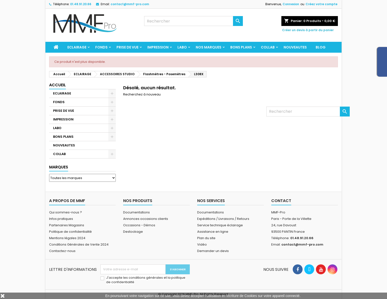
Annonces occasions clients (145, 218)
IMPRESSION (158, 47)
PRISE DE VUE (127, 47)
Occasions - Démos (139, 225)
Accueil (57, 85)
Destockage (133, 231)
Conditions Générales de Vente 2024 (79, 244)
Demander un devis (213, 251)
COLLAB (268, 47)
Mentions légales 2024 (67, 238)
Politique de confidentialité (70, 231)
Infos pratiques (61, 218)
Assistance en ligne (212, 231)
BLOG (321, 47)
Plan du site (206, 238)
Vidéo (202, 244)
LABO (182, 47)
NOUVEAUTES (295, 47)
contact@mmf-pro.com (130, 4)
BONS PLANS (241, 47)
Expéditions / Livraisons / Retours (223, 218)
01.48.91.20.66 (80, 4)
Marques (58, 167)
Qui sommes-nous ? (65, 212)
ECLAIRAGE (76, 47)
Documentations (136, 212)
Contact (281, 201)
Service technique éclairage (220, 225)
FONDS (101, 47)
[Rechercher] (193, 21)
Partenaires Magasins (66, 225)
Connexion (291, 4)
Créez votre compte (321, 4)
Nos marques (208, 47)
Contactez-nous (62, 251)
